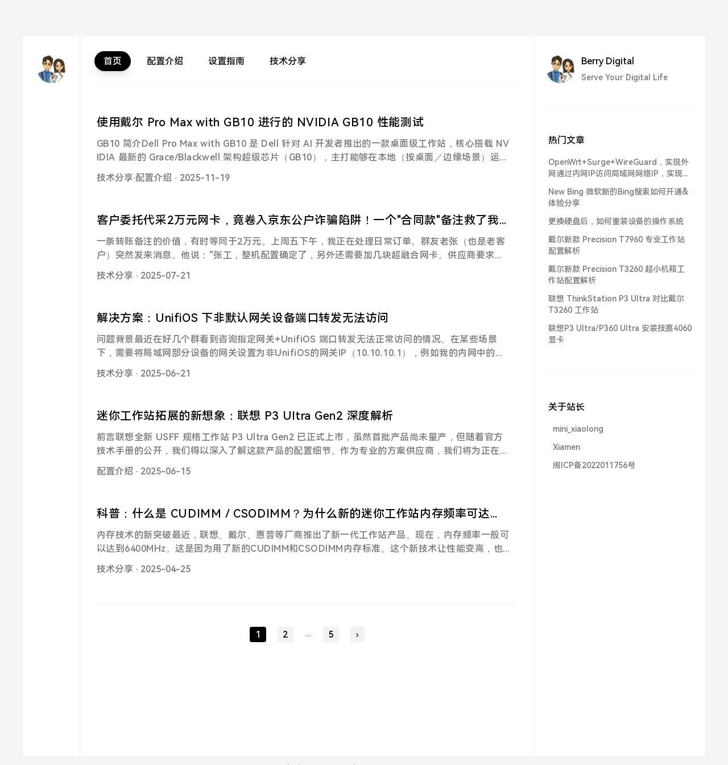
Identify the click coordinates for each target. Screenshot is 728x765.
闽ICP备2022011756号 (594, 465)
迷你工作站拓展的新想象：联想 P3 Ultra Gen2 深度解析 (245, 416)
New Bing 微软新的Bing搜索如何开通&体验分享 (618, 197)
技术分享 (288, 61)
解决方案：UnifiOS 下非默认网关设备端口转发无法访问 (243, 318)
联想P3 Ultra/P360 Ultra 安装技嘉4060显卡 (620, 334)
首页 (113, 61)
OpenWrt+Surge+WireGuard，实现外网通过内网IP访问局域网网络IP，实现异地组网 (619, 168)
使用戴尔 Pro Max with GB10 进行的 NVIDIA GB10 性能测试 (260, 122)
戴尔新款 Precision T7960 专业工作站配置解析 (616, 245)
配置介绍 (165, 61)
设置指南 (226, 61)
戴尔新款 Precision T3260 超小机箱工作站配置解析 (616, 274)
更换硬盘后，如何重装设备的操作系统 (616, 221)
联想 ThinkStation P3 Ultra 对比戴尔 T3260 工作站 (616, 304)
